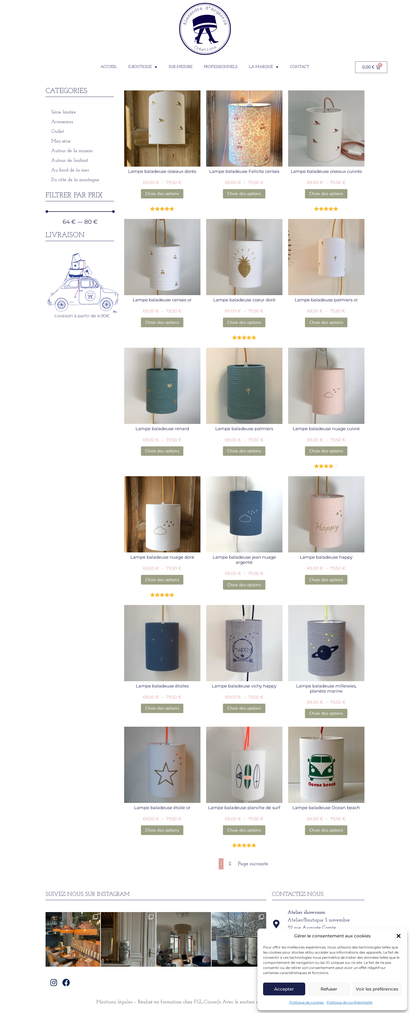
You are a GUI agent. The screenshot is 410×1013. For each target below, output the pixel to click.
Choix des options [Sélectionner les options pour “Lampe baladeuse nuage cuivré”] (326, 451)
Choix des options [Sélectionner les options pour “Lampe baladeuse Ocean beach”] (326, 830)
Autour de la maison (72, 150)
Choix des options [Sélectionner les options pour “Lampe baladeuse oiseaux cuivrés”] (326, 193)
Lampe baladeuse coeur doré (244, 300)
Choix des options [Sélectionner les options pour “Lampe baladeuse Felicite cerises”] (244, 193)
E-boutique (142, 67)
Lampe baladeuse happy (326, 557)
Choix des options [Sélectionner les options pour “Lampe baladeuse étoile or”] (162, 830)
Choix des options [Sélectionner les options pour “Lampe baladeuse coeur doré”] (244, 322)
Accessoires (62, 121)
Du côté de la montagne (75, 179)
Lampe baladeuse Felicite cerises (244, 171)
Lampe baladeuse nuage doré (162, 557)
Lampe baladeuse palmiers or (326, 300)
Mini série (61, 141)
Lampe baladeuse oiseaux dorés (162, 171)
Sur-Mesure (180, 67)
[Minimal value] (80, 211)
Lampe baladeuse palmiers (244, 428)
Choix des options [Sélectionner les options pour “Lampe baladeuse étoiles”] (162, 708)
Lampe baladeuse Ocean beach (326, 807)
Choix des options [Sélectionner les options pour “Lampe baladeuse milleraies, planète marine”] (326, 713)
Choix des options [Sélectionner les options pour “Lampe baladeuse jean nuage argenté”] (244, 585)
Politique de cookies (306, 1002)
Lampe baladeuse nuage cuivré (326, 428)
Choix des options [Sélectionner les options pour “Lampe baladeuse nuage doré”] (162, 580)
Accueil (109, 67)
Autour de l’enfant (69, 160)
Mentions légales (114, 1002)
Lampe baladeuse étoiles (162, 686)
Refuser (329, 989)
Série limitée (63, 112)
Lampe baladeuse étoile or (162, 807)
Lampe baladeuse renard (162, 428)
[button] (398, 936)
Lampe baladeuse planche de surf (244, 807)
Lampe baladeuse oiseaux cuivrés (326, 171)
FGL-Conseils (207, 1002)
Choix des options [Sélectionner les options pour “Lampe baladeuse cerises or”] (162, 322)
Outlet (57, 131)
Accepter (284, 989)
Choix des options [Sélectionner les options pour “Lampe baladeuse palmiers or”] (326, 322)
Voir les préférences (377, 989)
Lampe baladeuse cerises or (162, 300)
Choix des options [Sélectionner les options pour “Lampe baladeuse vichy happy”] (244, 708)
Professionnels (220, 67)
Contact (299, 67)
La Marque (263, 67)
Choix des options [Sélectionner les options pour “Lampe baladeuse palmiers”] (244, 451)
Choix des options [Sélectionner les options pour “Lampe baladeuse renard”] (162, 451)
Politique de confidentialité (349, 1002)
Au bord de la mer (70, 170)
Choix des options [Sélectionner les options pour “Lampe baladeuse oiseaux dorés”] (162, 193)
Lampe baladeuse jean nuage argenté (244, 559)
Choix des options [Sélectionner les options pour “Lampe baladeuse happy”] (326, 580)
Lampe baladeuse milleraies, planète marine (326, 688)
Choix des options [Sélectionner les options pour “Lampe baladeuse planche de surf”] (244, 830)
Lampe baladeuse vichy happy (244, 686)
